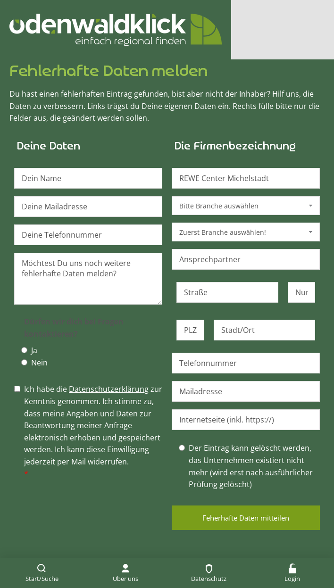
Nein (39, 362)
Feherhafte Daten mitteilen (245, 517)
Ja (34, 350)
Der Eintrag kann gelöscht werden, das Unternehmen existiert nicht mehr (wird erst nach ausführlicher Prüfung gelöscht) (251, 466)
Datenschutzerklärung (109, 389)
